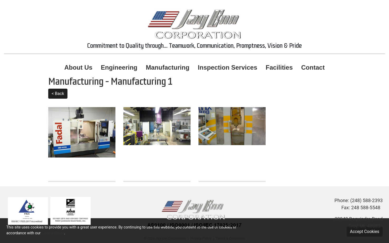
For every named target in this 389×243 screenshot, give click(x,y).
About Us (78, 67)
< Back (58, 93)
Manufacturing (167, 67)
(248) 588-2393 (366, 200)
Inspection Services (227, 67)
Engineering (119, 67)
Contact (313, 67)
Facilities (279, 67)
